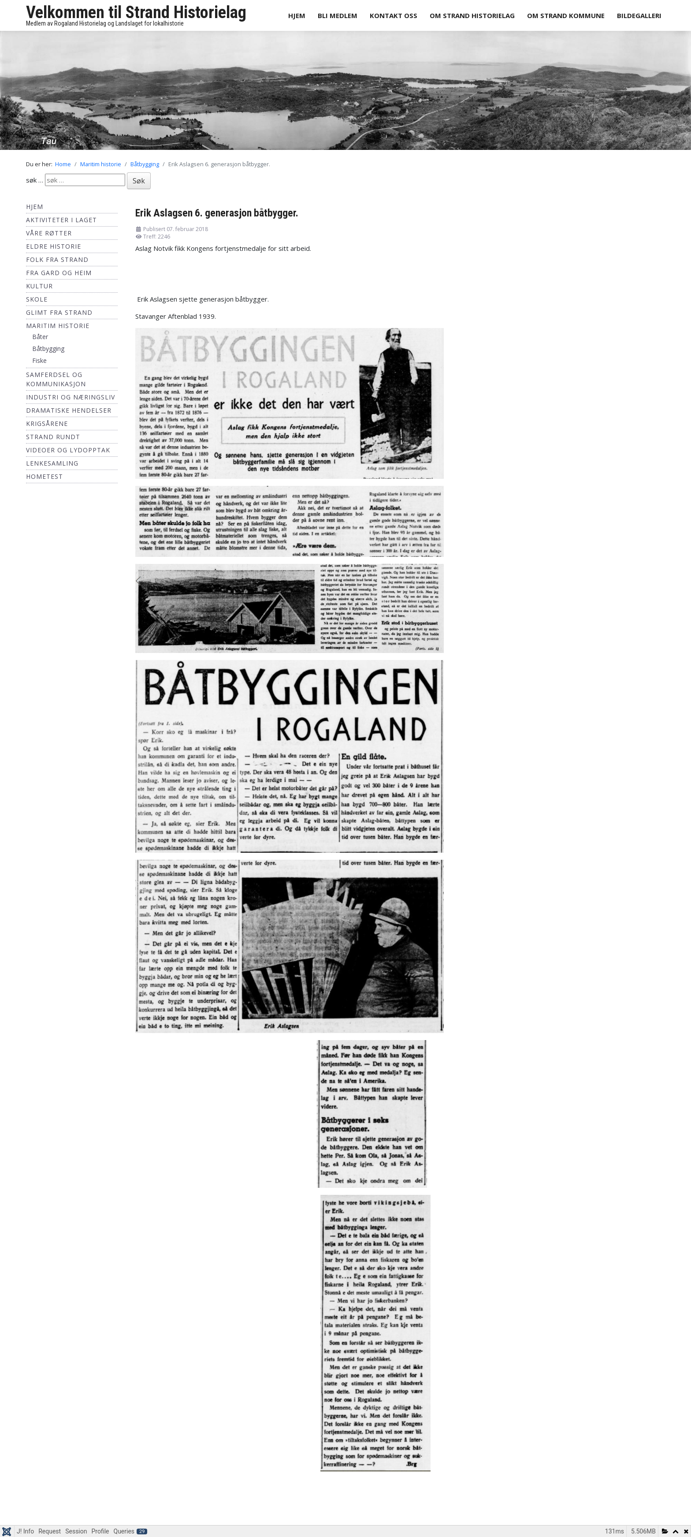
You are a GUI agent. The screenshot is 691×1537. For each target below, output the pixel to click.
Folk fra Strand (57, 259)
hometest (44, 476)
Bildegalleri (639, 15)
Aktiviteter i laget (61, 220)
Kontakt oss (393, 15)
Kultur (39, 286)
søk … (34, 179)
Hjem (296, 15)
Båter (40, 336)
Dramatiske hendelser (68, 410)
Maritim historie (57, 325)
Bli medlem (337, 15)
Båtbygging (48, 348)
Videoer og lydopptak (68, 450)
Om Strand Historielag (472, 15)
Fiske (39, 360)
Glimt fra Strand (59, 312)
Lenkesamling (52, 463)
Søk (139, 181)
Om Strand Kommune (566, 15)
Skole (37, 299)
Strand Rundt (53, 437)
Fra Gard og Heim (59, 273)
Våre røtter (49, 233)
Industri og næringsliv (70, 397)
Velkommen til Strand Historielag (136, 12)
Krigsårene (47, 423)
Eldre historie (53, 246)
